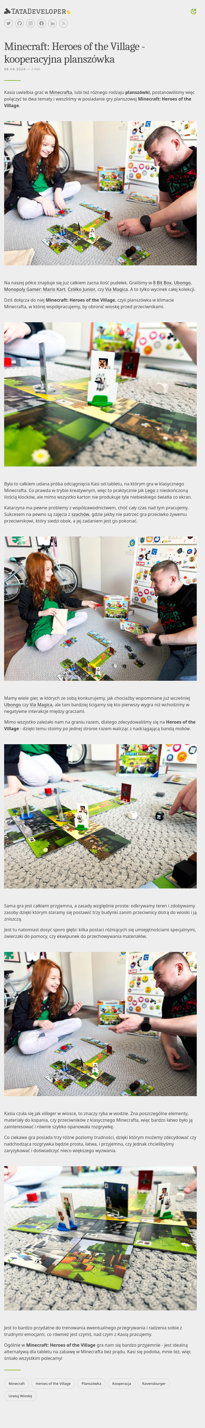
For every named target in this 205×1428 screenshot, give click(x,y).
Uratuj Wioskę (20, 1395)
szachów (80, 514)
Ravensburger (154, 1383)
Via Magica (116, 289)
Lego (150, 490)
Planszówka (91, 1383)
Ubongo (182, 283)
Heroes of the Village (53, 1383)
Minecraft (17, 1383)
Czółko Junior (81, 289)
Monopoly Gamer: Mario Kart (34, 289)
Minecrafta (60, 92)
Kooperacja (121, 1383)
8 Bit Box (162, 283)
